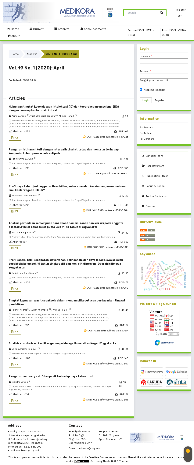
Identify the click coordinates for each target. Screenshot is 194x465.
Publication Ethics (155, 176)
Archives (62, 29)
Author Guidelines (154, 196)
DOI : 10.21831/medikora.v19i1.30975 (107, 173)
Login (178, 15)
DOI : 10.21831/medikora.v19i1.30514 (107, 330)
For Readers (146, 127)
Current (37, 29)
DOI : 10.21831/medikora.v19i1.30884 (107, 210)
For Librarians (147, 138)
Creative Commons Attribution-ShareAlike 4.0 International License (131, 457)
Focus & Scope (153, 186)
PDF (16, 137)
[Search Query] (142, 13)
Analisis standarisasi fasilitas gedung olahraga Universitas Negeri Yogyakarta (62, 343)
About (14, 36)
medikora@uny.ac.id (28, 450)
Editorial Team (152, 155)
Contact (149, 206)
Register (180, 9)
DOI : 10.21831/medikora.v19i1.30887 (107, 363)
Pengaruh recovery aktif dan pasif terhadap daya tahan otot (51, 376)
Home (13, 29)
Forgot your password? (154, 80)
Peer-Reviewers (153, 166)
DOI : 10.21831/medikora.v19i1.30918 (107, 247)
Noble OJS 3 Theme (115, 461)
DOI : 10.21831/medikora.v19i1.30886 (107, 399)
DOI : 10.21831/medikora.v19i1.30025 (107, 136)
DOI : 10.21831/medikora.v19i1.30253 (107, 287)
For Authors (146, 133)
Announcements (93, 29)
